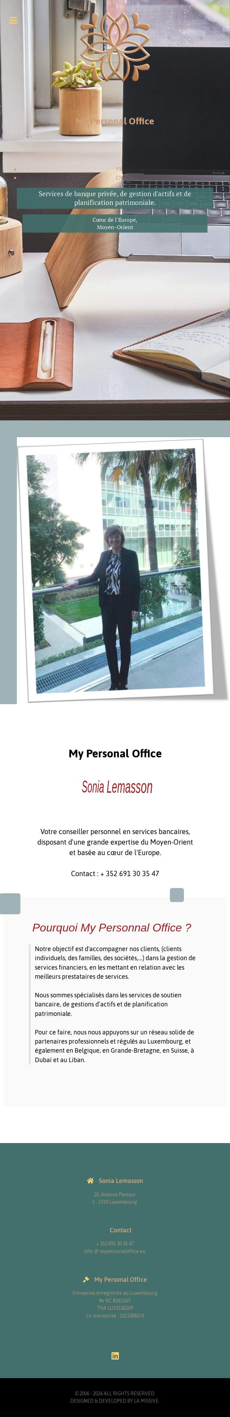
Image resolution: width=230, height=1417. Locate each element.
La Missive (146, 1401)
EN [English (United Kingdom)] (119, 177)
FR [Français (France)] (119, 169)
